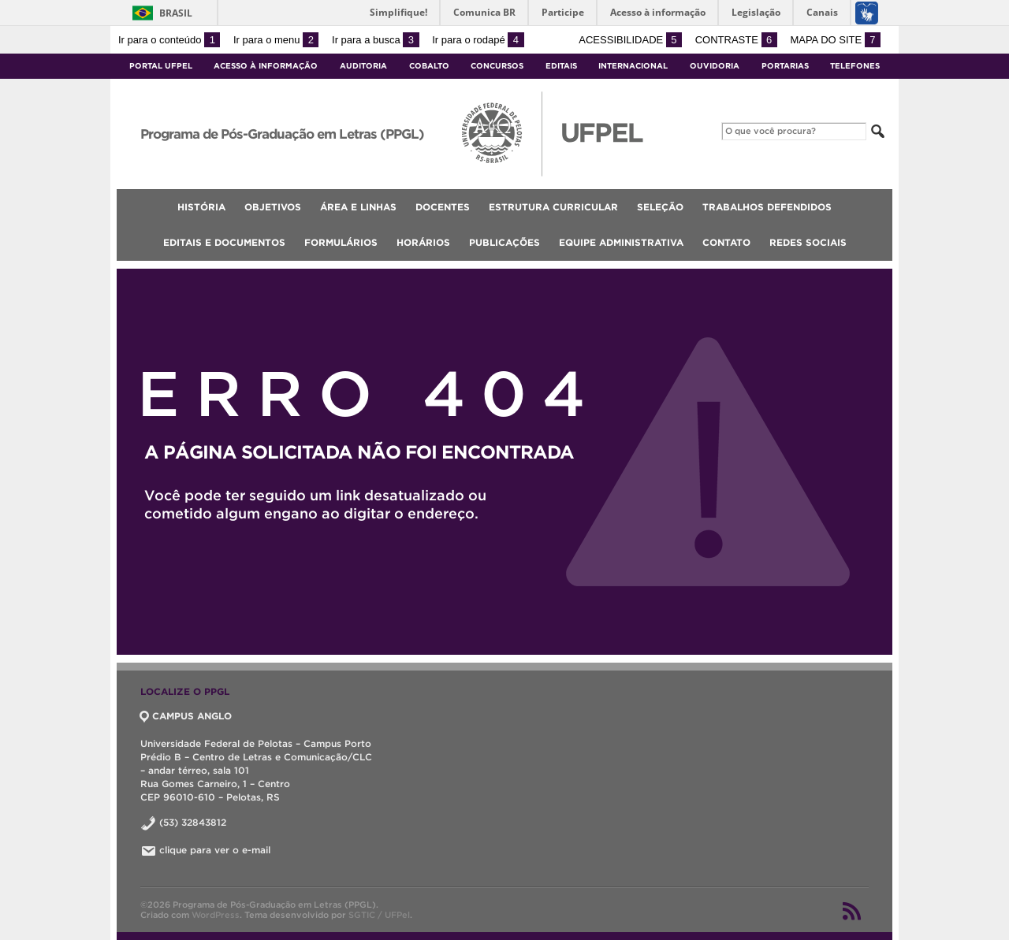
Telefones (855, 65)
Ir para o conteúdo (169, 40)
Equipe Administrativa (621, 242)
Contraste (736, 40)
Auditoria (363, 65)
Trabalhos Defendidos (767, 207)
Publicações (504, 242)
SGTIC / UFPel (379, 915)
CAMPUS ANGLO (186, 716)
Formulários (341, 242)
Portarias (785, 65)
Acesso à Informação (266, 65)
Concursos (497, 65)
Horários (423, 242)
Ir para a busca (375, 40)
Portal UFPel (160, 65)
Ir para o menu (275, 40)
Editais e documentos (224, 242)
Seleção (660, 207)
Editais (561, 65)
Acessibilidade (630, 40)
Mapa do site (835, 40)
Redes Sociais (808, 242)
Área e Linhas (358, 207)
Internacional (633, 65)
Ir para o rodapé (477, 40)
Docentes (442, 207)
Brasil (175, 13)
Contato (726, 242)
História (201, 207)
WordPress (216, 915)
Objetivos (272, 207)
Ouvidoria (714, 65)
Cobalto (429, 65)
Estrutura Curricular (553, 207)
